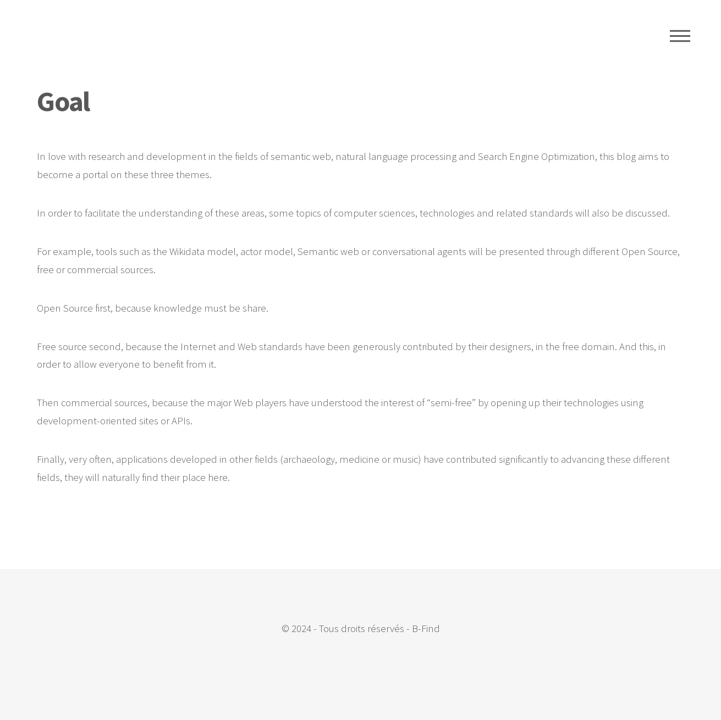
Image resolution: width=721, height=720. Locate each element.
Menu (680, 35)
